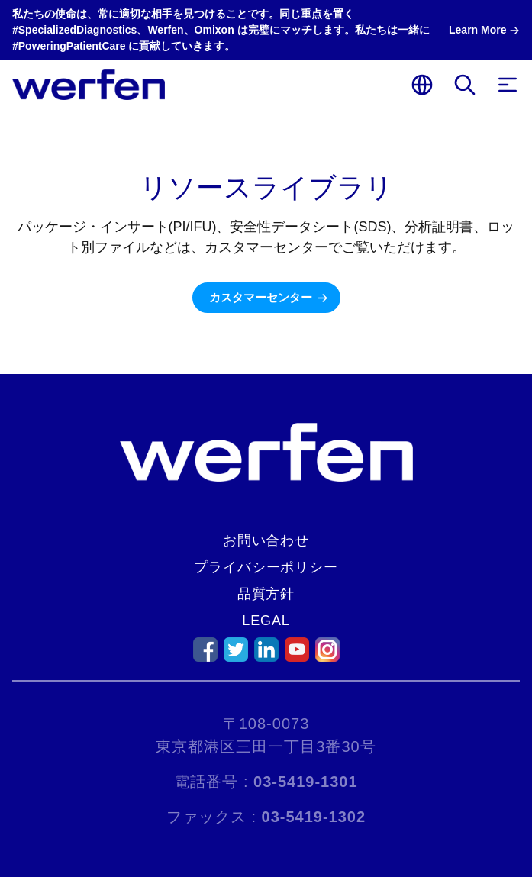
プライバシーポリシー (266, 567)
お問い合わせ (266, 540)
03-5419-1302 (314, 816)
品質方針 (266, 593)
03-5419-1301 (305, 781)
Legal (266, 620)
